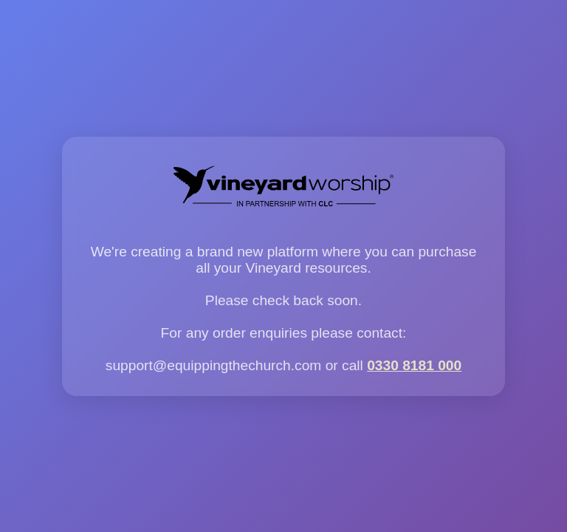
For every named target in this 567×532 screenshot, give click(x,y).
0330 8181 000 (414, 365)
